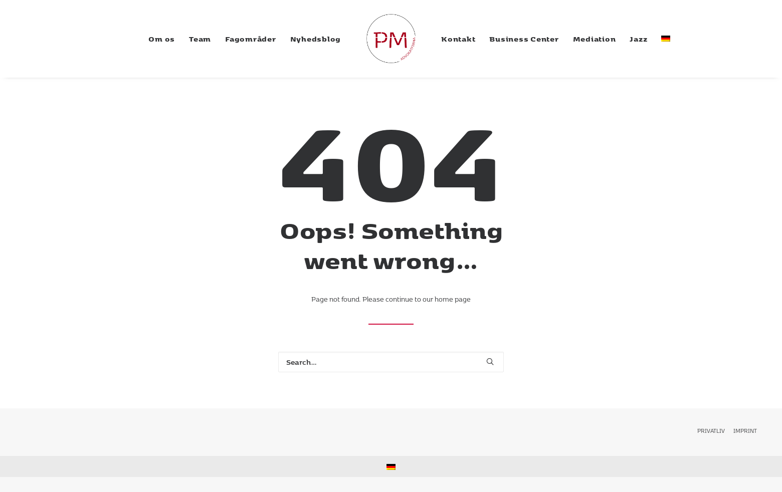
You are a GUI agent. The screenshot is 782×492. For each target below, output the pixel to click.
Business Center (523, 39)
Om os (161, 39)
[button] (490, 361)
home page (453, 299)
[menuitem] (161, 38)
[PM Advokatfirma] (391, 39)
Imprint (745, 430)
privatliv (711, 430)
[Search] (391, 362)
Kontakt (458, 39)
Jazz (638, 39)
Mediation (594, 39)
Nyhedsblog (315, 39)
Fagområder (250, 39)
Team (200, 39)
